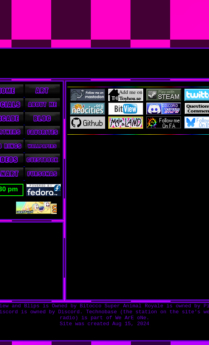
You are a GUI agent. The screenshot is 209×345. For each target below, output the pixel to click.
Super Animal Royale (134, 306)
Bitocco (91, 306)
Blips (32, 306)
